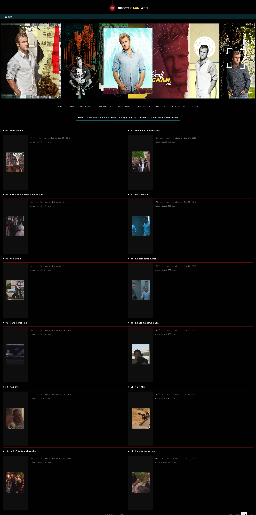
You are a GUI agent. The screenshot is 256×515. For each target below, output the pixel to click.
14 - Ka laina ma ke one (143, 451)
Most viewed (144, 106)
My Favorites (178, 106)
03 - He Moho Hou (140, 195)
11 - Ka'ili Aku (138, 387)
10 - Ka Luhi (11, 387)
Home (60, 106)
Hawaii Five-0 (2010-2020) (123, 118)
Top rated (161, 106)
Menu (9, 17)
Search (195, 106)
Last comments (124, 106)
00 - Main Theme (14, 130)
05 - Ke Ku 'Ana (13, 259)
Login (71, 106)
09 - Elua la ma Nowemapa (145, 323)
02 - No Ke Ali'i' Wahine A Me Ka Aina (24, 195)
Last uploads (104, 106)
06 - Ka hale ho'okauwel (143, 259)
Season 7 (145, 118)
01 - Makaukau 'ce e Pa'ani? (145, 130)
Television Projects (97, 118)
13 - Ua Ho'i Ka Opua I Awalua (20, 451)
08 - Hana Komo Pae (16, 323)
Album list (85, 106)
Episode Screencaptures (165, 118)
